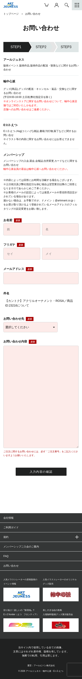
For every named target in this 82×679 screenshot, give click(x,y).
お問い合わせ (11, 565)
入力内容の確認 (41, 471)
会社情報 (8, 517)
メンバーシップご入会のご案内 (21, 546)
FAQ (5, 556)
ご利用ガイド (11, 527)
